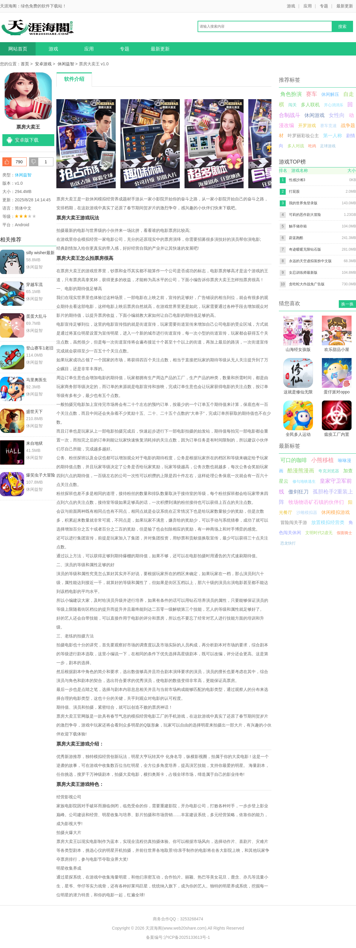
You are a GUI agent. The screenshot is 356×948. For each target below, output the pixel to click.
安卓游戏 (43, 63)
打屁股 (294, 191)
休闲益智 (66, 63)
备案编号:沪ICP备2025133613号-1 (178, 937)
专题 (324, 6)
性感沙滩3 (297, 180)
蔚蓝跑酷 (296, 238)
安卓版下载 (27, 140)
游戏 (291, 6)
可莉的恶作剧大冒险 (305, 215)
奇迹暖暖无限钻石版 (305, 249)
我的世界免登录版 (303, 203)
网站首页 (17, 48)
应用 (307, 6)
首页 (25, 63)
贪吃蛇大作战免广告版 (307, 284)
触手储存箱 (298, 226)
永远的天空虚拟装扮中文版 (310, 261)
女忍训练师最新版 (303, 272)
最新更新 (344, 6)
